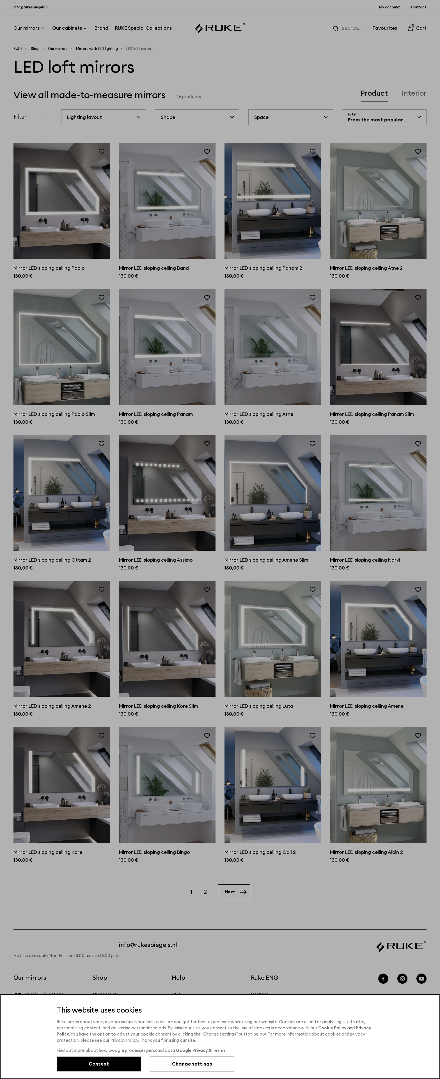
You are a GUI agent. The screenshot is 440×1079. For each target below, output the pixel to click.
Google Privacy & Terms (201, 1050)
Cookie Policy (332, 1028)
